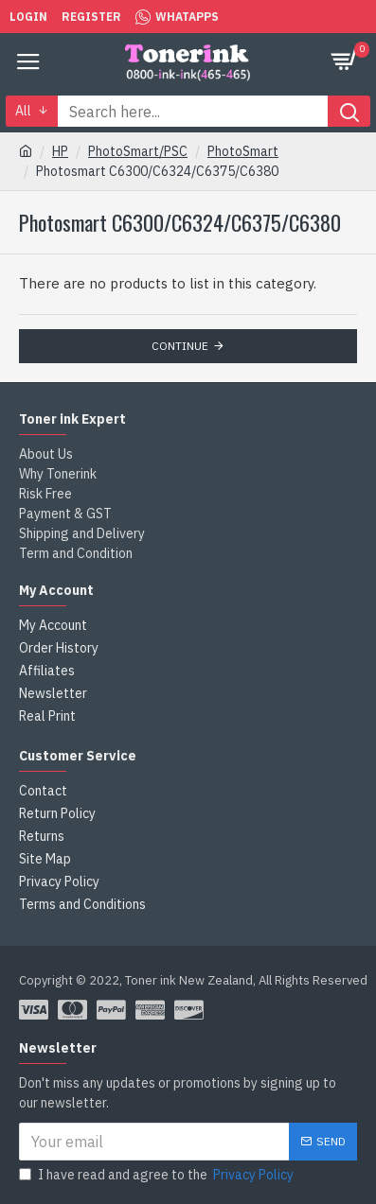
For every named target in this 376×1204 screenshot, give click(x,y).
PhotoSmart (242, 151)
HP (60, 151)
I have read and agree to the (157, 1175)
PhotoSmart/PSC (138, 151)
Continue (180, 346)
